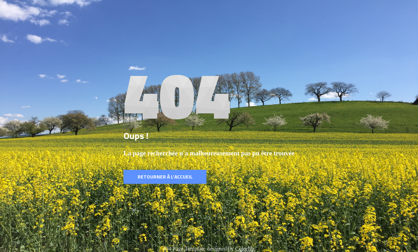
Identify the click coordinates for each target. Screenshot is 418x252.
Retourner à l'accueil (165, 176)
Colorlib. (245, 249)
